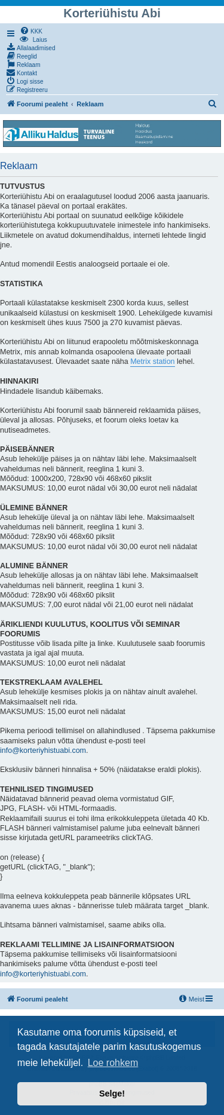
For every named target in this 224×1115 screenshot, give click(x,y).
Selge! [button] (112, 1093)
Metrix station (152, 361)
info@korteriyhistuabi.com (43, 750)
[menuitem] (31, 30)
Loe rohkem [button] (113, 1063)
